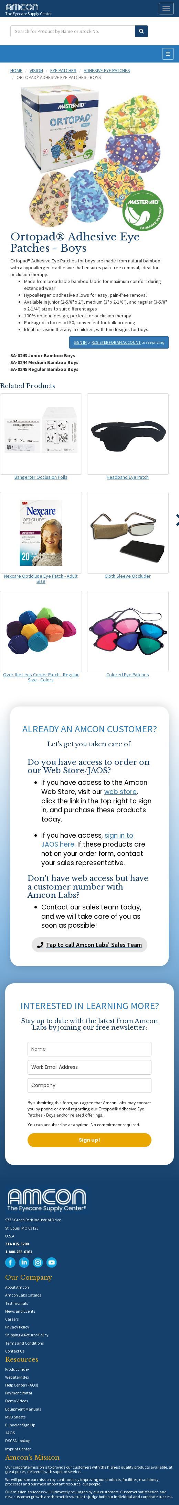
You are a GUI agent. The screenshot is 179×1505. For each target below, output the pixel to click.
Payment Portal (18, 1392)
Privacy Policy (17, 1326)
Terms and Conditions (24, 1343)
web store (120, 791)
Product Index (17, 1369)
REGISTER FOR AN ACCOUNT (116, 342)
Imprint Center (18, 1448)
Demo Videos (16, 1400)
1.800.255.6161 (18, 1251)
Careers (12, 1319)
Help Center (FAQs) (21, 1385)
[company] (89, 1085)
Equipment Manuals (23, 1409)
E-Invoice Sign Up (20, 1424)
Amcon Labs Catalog (23, 1295)
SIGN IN (80, 342)
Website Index (17, 1377)
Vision (36, 70)
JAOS (10, 1432)
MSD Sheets (15, 1416)
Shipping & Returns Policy (27, 1334)
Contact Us (14, 1351)
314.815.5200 (17, 1243)
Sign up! (89, 1139)
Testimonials (16, 1303)
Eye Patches (63, 70)
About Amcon (17, 1287)
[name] (89, 1049)
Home (16, 70)
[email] (89, 1067)
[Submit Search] (141, 31)
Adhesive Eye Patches (107, 70)
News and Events (20, 1311)
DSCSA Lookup (17, 1440)
